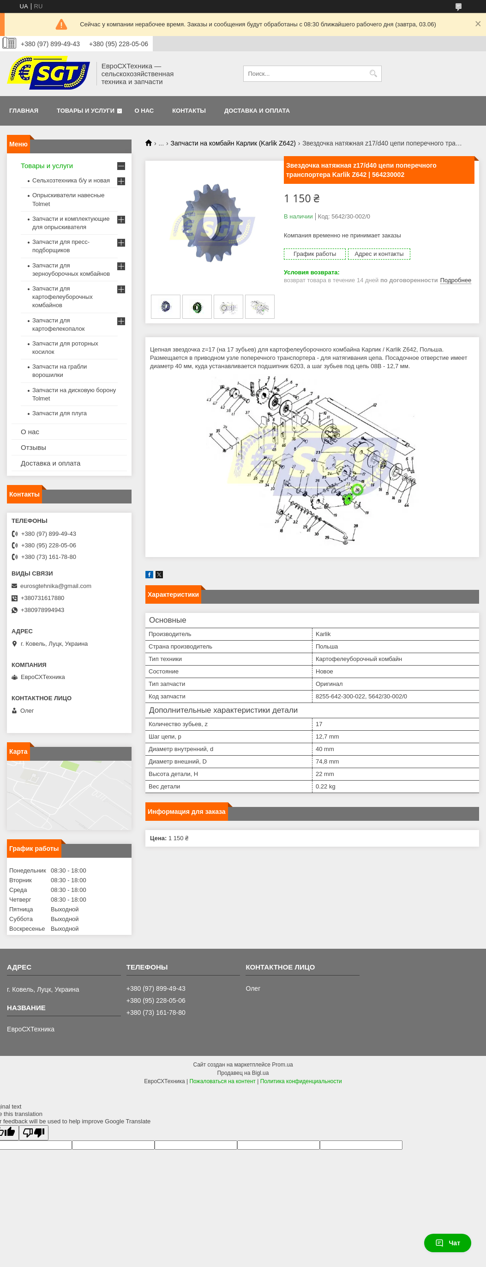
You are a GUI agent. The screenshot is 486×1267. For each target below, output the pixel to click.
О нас (144, 110)
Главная (23, 110)
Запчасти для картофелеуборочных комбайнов (62, 297)
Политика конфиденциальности (301, 1081)
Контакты (189, 110)
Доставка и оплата (257, 110)
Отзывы (33, 447)
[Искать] (374, 74)
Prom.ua (282, 1064)
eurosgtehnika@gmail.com (55, 585)
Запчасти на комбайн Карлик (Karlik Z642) (233, 143)
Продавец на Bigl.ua (243, 1073)
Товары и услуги (85, 110)
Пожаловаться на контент (222, 1081)
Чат (447, 1243)
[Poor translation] (33, 1132)
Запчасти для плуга (59, 413)
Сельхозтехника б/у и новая (71, 180)
